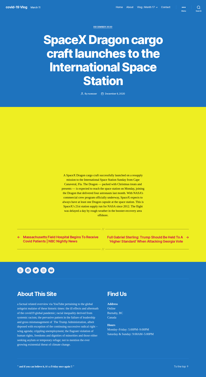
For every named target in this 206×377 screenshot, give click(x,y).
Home (119, 7)
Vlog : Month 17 (146, 7)
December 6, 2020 (115, 93)
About (129, 7)
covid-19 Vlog (16, 7)
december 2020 (103, 27)
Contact (165, 7)
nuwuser (92, 93)
